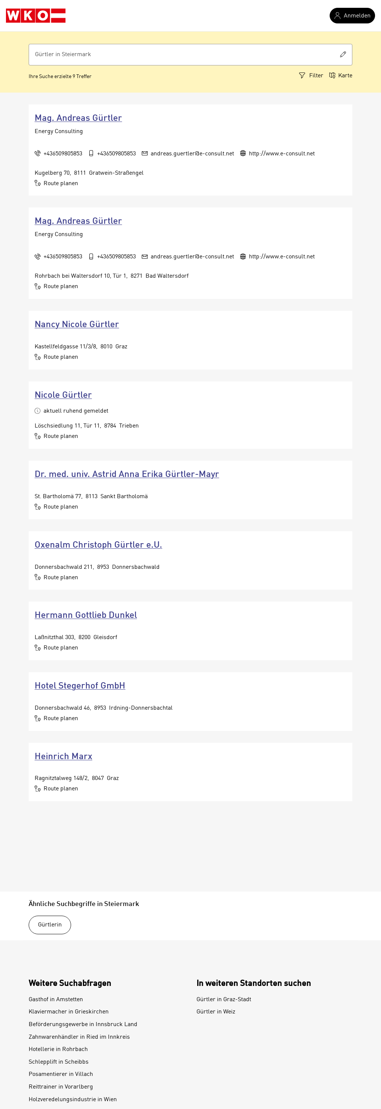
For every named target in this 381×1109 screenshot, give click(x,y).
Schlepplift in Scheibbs (59, 1062)
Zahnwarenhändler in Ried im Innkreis (79, 1037)
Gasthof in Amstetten (56, 1000)
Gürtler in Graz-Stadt (223, 1000)
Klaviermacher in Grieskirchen (69, 1012)
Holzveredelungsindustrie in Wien (73, 1100)
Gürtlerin (50, 925)
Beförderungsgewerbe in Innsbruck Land (83, 1025)
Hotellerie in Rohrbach (58, 1049)
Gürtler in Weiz (215, 1012)
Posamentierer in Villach (61, 1074)
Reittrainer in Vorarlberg (61, 1087)
